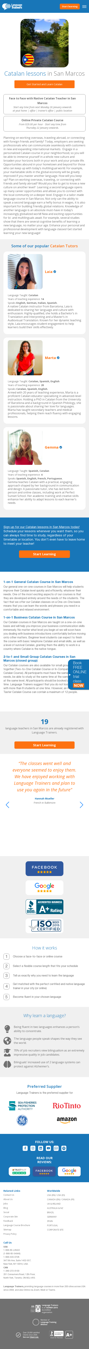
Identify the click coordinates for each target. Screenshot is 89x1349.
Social (6, 1212)
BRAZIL (50, 1212)
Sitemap (7, 1229)
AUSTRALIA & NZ (55, 1208)
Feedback (8, 1220)
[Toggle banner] (69, 674)
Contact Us (8, 1194)
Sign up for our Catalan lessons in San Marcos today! (41, 527)
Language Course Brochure (16, 1225)
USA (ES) (61, 1195)
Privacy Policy (9, 1233)
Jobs (5, 1203)
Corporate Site (10, 1216)
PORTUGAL (52, 1225)
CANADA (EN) (53, 1199)
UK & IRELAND (54, 1203)
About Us (8, 1199)
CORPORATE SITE (55, 1229)
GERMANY (52, 1216)
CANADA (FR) (68, 1199)
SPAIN (50, 1221)
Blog (5, 1207)
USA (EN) (51, 1195)
